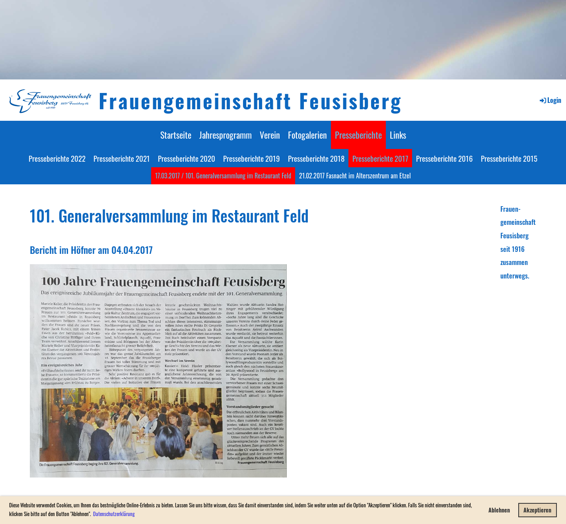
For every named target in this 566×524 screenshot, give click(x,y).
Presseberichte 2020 (186, 158)
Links (398, 134)
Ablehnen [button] (499, 510)
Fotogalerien (307, 134)
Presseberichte (358, 134)
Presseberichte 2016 (444, 158)
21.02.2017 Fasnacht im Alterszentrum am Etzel (355, 175)
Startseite (175, 134)
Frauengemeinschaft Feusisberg (250, 100)
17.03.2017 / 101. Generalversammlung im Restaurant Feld (223, 175)
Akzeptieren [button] (537, 510)
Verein (270, 134)
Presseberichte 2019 (251, 158)
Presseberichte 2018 (316, 158)
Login (550, 100)
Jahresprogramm (225, 134)
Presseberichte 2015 (509, 158)
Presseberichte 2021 (121, 158)
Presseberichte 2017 (380, 158)
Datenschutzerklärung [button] (114, 514)
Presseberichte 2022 (57, 158)
